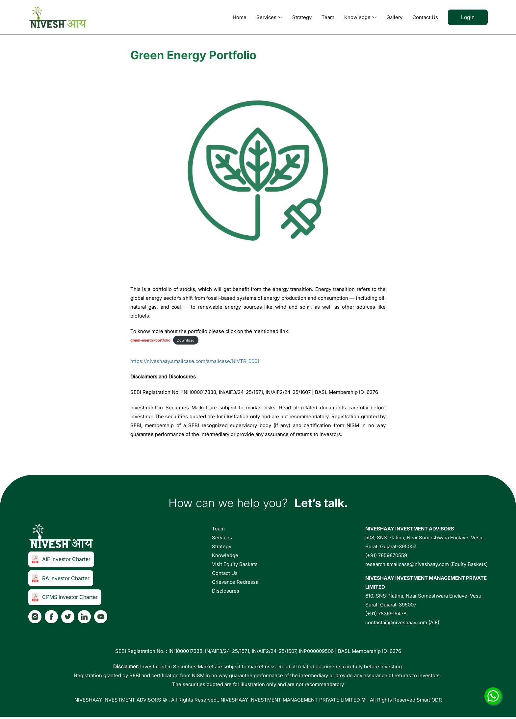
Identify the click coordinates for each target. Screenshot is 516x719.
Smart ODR (429, 700)
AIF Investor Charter (61, 559)
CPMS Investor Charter (65, 597)
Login (468, 17)
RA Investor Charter (61, 578)
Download (185, 340)
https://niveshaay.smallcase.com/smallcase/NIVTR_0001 (194, 361)
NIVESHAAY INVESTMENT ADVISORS (117, 700)
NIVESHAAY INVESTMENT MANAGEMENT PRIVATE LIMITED (290, 700)
